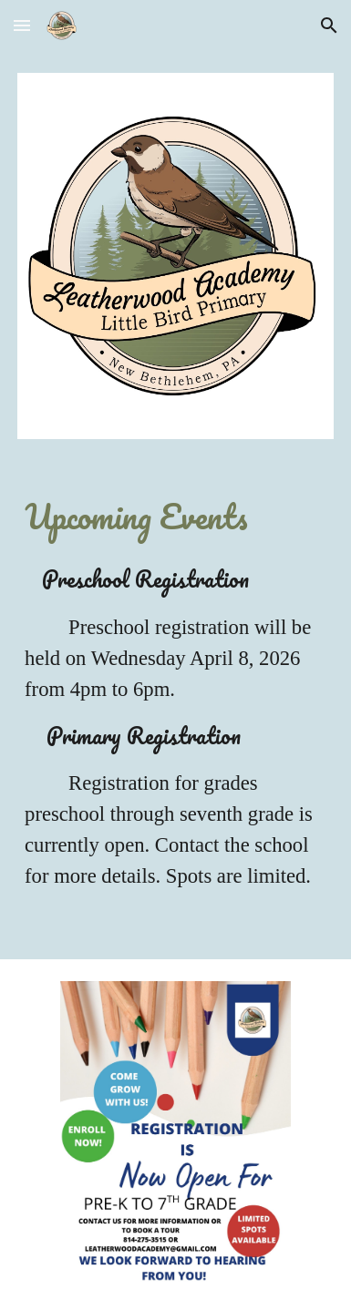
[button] (22, 25)
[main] (175, 516)
